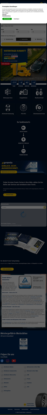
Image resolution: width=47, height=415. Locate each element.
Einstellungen (17, 18)
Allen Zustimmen (7, 18)
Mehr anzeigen (5, 13)
